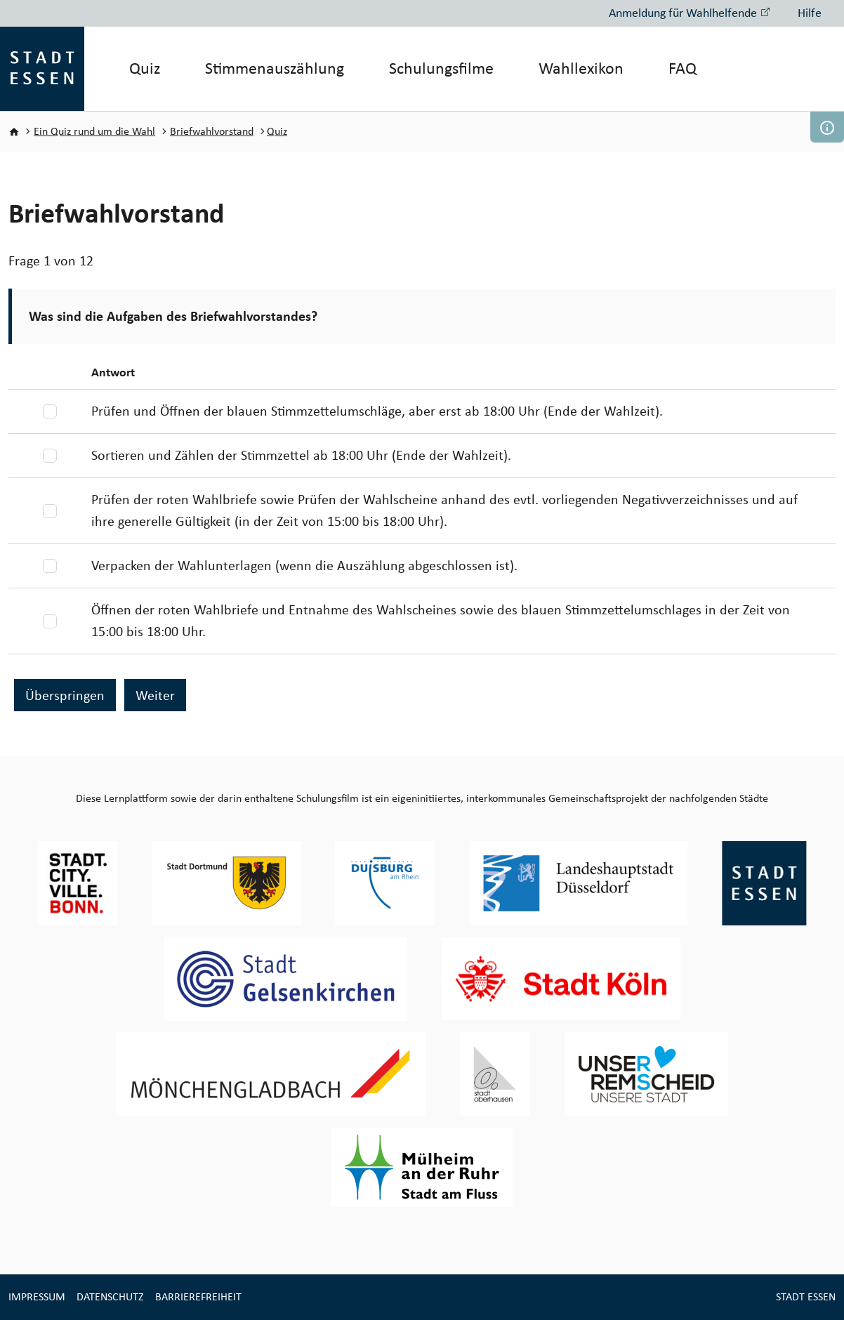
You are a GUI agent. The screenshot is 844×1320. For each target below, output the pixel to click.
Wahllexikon (581, 68)
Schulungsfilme (441, 68)
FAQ (682, 68)
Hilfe (810, 12)
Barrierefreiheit (198, 1296)
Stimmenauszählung (274, 68)
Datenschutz (110, 1296)
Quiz (144, 68)
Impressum (36, 1296)
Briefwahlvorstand (211, 131)
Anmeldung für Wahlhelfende (689, 12)
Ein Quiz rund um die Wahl (94, 131)
